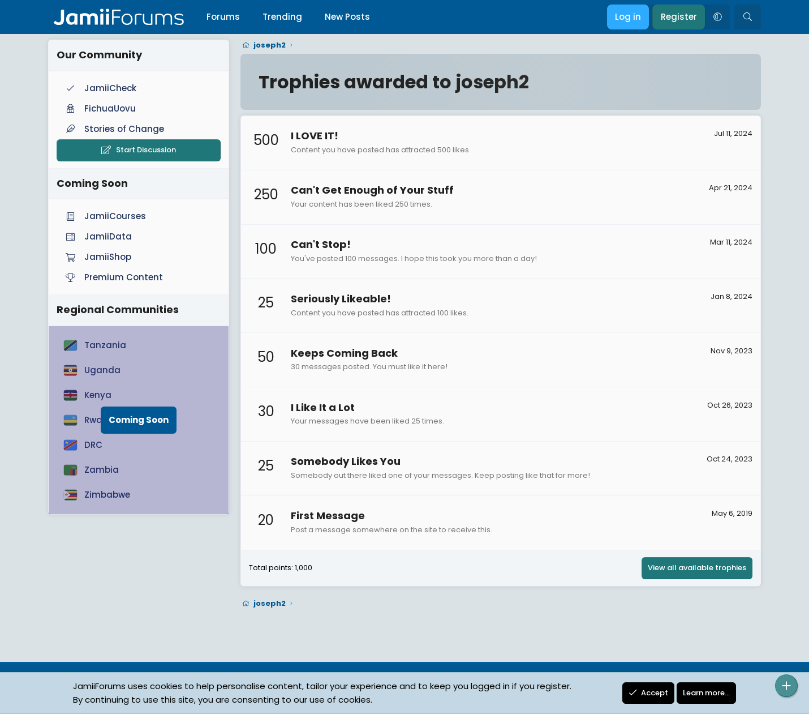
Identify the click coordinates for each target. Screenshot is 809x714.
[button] (717, 17)
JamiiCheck (99, 88)
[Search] (747, 17)
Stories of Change (113, 129)
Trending (282, 17)
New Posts (347, 17)
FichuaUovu (99, 108)
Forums (223, 17)
